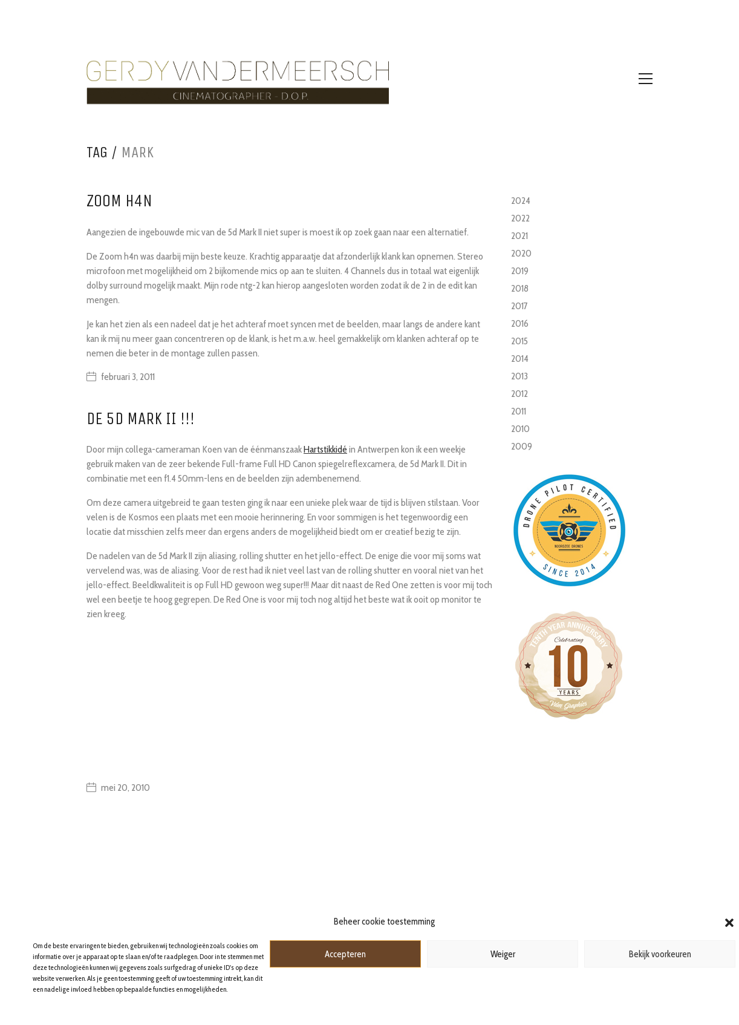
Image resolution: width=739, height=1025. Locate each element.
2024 (520, 200)
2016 (520, 323)
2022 (520, 218)
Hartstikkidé (325, 449)
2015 (519, 341)
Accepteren (345, 954)
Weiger (502, 954)
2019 (520, 271)
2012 (519, 393)
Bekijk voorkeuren (660, 954)
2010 (520, 428)
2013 (519, 376)
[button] (729, 921)
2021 (519, 235)
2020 (521, 253)
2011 (518, 411)
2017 (519, 306)
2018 (520, 288)
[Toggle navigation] (646, 78)
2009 (521, 446)
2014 (520, 358)
